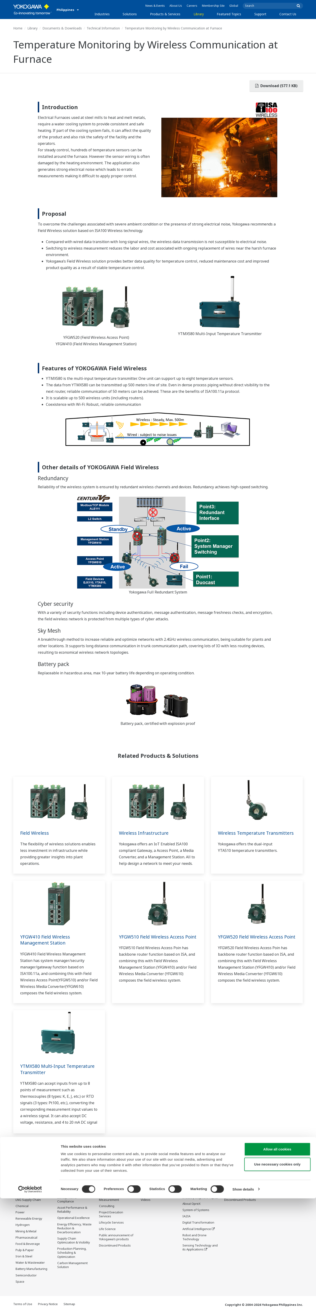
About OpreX (191, 1204)
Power (20, 1212)
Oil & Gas (22, 1187)
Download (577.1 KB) (276, 85)
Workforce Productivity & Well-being (74, 1189)
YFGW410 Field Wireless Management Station (46, 940)
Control (104, 1194)
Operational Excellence (73, 1218)
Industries (102, 14)
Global (233, 6)
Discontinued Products (115, 1245)
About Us (175, 6)
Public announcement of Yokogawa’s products (116, 1237)
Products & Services (165, 14)
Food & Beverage (28, 1244)
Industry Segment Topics (200, 1198)
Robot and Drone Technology (194, 1237)
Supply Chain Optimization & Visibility (73, 1241)
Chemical (22, 1206)
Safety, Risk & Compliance (67, 1200)
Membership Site (213, 6)
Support (260, 14)
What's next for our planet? (196, 1189)
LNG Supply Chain (28, 1200)
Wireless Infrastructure (145, 833)
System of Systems (195, 1210)
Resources (148, 1194)
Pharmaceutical (26, 1238)
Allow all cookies (277, 1264)
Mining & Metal (26, 1231)
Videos (145, 1200)
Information (107, 1187)
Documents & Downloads (62, 28)
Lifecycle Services (111, 1223)
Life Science (107, 1229)
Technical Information (103, 28)
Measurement (109, 1200)
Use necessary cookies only (277, 1279)
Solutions (130, 14)
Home (17, 28)
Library (199, 14)
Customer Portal (235, 1194)
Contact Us (287, 14)
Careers (192, 6)
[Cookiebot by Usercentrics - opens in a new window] (30, 1303)
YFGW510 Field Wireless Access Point (153, 940)
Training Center (235, 1187)
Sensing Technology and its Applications (200, 1247)
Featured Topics (229, 14)
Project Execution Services (111, 1214)
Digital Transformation (198, 1223)
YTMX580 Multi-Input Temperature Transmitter (59, 1069)
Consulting (106, 1206)
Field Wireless (35, 833)
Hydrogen (23, 1225)
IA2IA (186, 1216)
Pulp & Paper (25, 1250)
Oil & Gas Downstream (31, 1194)
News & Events (155, 6)
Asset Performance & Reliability (72, 1210)
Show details (243, 1304)
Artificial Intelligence (196, 1229)
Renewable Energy (29, 1219)
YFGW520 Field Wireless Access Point (252, 940)
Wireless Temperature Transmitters (242, 836)
